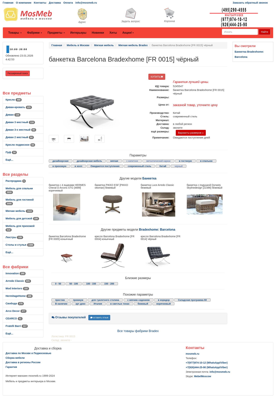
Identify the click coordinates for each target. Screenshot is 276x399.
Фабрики (34, 32)
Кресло (14, 99)
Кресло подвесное (20, 144)
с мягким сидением (138, 300)
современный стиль (139, 166)
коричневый (163, 303)
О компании (23, 2)
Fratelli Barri (17, 326)
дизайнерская (60, 161)
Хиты (113, 32)
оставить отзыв (99, 317)
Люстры (14, 237)
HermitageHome (19, 296)
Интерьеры (78, 32)
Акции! (128, 32)
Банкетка (149, 178)
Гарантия (11, 367)
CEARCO (14, 318)
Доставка (55, 2)
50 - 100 (73, 283)
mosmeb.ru (192, 353)
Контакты (40, 2)
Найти (264, 31)
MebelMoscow (202, 376)
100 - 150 (91, 283)
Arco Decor (16, 311)
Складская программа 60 (192, 300)
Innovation (16, 273)
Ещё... (9, 159)
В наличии (61, 303)
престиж (60, 300)
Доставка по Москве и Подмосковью (28, 353)
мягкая (114, 161)
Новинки (98, 32)
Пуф (11, 152)
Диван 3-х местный (21, 129)
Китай (163, 166)
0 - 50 (58, 283)
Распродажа (16, 180)
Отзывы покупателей (69, 317)
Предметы (56, 32)
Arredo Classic (18, 280)
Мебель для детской (22, 218)
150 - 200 (109, 283)
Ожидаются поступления (105, 166)
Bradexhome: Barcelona (157, 229)
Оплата (68, 2)
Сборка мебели (15, 357)
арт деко (80, 303)
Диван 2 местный (20, 137)
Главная (8, 2)
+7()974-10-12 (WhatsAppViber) (207, 362)
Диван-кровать (19, 107)
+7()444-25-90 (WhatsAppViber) (207, 367)
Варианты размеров (191, 132)
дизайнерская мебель (89, 161)
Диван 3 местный (20, 122)
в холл (78, 166)
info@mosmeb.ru (86, 2)
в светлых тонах (119, 303)
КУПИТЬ (157, 76)
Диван (13, 114)
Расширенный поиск (18, 73)
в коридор (164, 300)
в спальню (206, 161)
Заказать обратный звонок (250, 2)
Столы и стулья (20, 244)
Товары (15, 32)
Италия (98, 303)
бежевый (143, 303)
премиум (78, 300)
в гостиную (185, 161)
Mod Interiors (17, 288)
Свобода (15, 303)
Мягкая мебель (19, 211)
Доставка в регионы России (23, 362)
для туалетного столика (105, 300)
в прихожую (59, 166)
